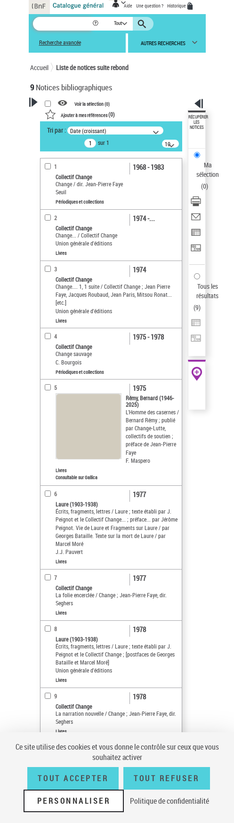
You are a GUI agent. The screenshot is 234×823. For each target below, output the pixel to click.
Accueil (39, 67)
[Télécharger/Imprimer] (196, 204)
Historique (177, 5)
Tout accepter (73, 778)
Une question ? (149, 5)
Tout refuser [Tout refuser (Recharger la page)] (166, 778)
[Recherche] (62, 24)
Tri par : (56, 130)
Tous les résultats (207, 291)
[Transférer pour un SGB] (196, 250)
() (80, 114)
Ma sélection (207, 169)
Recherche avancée (60, 42)
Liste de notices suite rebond (92, 67)
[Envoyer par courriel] (196, 219)
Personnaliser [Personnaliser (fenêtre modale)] (74, 801)
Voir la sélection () (92, 103)
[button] (96, 24)
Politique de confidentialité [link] (169, 801)
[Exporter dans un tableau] (196, 235)
